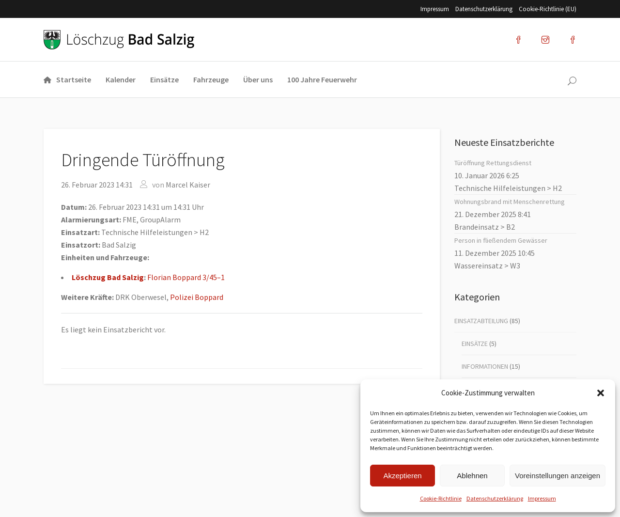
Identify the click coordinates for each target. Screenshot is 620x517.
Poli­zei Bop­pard (196, 297)
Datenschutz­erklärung (494, 498)
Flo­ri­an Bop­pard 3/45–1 (186, 277)
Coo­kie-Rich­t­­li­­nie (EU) (547, 9)
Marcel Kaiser (188, 184)
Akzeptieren (402, 475)
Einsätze (475, 343)
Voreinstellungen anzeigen (557, 475)
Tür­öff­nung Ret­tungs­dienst (492, 162)
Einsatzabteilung (481, 320)
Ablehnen (472, 475)
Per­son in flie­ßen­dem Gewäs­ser (500, 240)
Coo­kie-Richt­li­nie (441, 498)
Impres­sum (542, 498)
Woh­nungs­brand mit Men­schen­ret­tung (509, 201)
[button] (600, 393)
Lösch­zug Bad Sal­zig (108, 277)
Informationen (485, 366)
